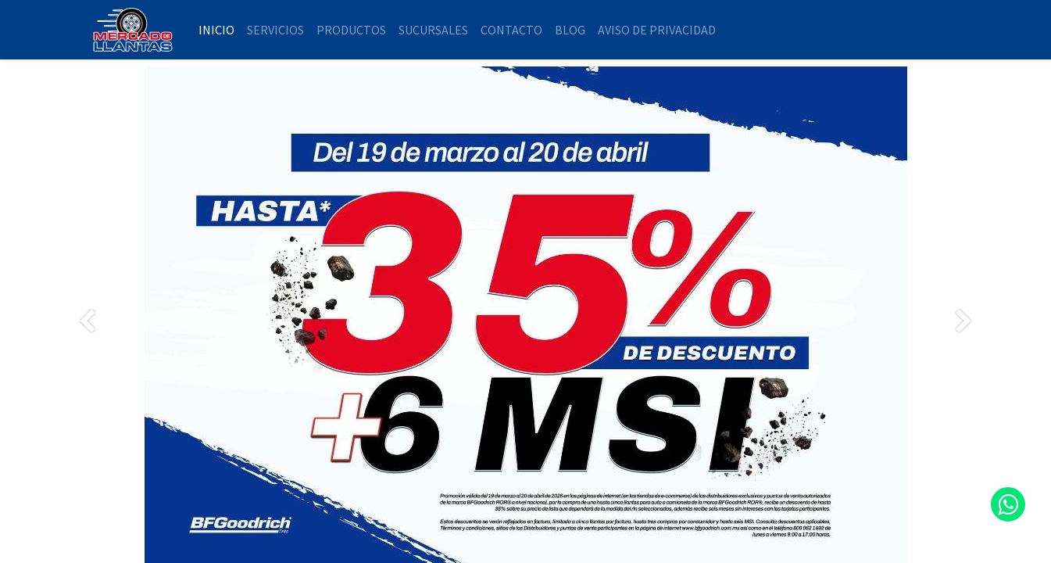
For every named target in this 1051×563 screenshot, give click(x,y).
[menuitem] (216, 29)
